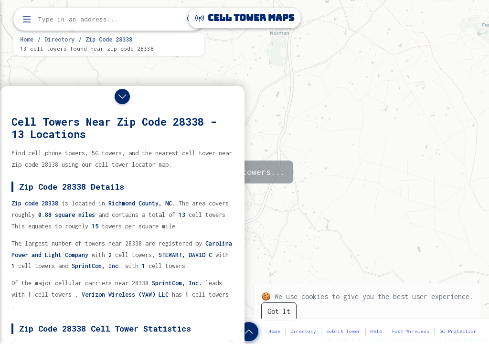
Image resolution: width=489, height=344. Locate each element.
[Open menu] (26, 19)
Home (26, 39)
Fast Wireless (410, 331)
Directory (59, 39)
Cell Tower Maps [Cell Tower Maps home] (244, 17)
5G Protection (458, 331)
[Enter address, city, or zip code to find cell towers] (109, 19)
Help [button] (376, 331)
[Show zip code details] (248, 331)
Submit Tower (343, 331)
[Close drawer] (122, 96)
